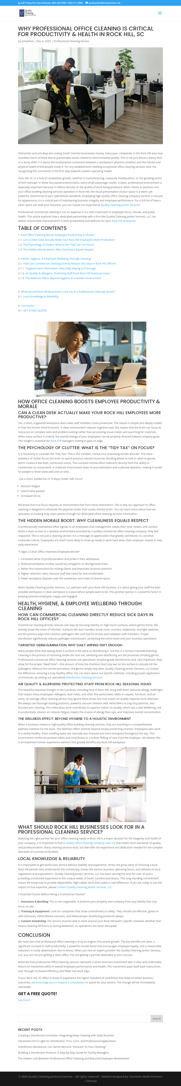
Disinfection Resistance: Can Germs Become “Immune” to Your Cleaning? (62, 1047)
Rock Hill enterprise (123, 221)
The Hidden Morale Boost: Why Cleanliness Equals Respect (58, 249)
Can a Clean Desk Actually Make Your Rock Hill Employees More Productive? (69, 239)
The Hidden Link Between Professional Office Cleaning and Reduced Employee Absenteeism (73, 1058)
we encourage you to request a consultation (58, 982)
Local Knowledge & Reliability (40, 296)
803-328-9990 (59, 2)
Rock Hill (56, 441)
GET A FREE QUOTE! (35, 310)
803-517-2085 (75, 2)
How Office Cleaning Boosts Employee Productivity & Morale (57, 235)
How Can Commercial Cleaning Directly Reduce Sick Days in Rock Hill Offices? (69, 263)
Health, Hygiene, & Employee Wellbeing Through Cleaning (56, 258)
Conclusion (27, 305)
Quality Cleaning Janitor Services (120, 205)
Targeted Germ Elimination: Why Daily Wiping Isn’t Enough (60, 268)
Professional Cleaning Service (71, 41)
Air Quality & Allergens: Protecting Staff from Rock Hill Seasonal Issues (67, 273)
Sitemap (91, 1081)
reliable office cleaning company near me (90, 843)
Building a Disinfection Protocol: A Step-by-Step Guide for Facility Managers (63, 1052)
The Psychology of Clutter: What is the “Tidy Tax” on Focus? (58, 244)
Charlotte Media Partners (145, 1076)
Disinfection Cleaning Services (83, 677)
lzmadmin (28, 41)
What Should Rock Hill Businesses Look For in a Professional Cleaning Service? (68, 291)
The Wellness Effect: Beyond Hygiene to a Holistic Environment (63, 278)
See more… (25, 1000)
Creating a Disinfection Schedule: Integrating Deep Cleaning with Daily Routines (66, 1035)
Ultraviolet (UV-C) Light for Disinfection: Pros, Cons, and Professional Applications (67, 1041)
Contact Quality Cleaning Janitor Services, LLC (84, 887)
